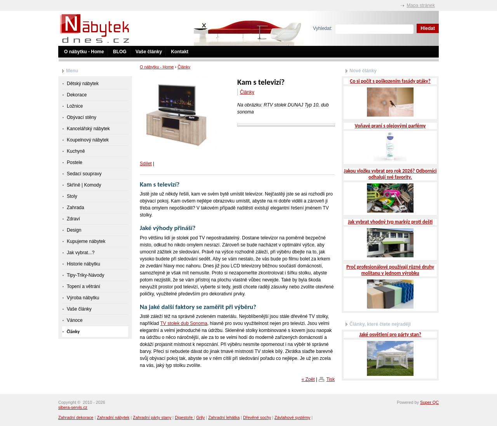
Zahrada (75, 207)
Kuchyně (76, 151)
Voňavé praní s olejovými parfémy (390, 126)
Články (183, 67)
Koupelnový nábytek (88, 140)
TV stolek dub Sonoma (183, 323)
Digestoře (184, 417)
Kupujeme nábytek (86, 241)
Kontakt (179, 51)
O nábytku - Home (84, 51)
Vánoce (75, 320)
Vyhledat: (322, 28)
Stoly (72, 196)
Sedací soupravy (84, 173)
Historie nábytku (83, 264)
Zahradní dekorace (76, 417)
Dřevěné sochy (257, 417)
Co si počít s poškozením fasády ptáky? (390, 81)
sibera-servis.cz (72, 407)
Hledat (428, 28)
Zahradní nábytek (113, 417)
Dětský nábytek (83, 83)
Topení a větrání (83, 286)
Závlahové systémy (292, 417)
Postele (74, 162)
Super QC (429, 402)
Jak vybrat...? (80, 252)
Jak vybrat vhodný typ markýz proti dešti (390, 222)
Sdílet (146, 163)
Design (74, 230)
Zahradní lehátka (224, 417)
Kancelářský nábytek (88, 128)
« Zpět (308, 379)
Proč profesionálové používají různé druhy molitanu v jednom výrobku (390, 270)
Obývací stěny (81, 117)
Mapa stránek (421, 5)
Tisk (330, 379)
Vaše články (149, 51)
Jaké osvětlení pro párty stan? (390, 334)
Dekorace (77, 95)
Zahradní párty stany (152, 417)
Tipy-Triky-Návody (85, 275)
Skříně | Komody (84, 185)
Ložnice (75, 106)
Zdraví (73, 219)
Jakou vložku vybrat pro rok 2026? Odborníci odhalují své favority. (390, 174)
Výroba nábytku (83, 297)
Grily (200, 417)
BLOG (120, 51)
